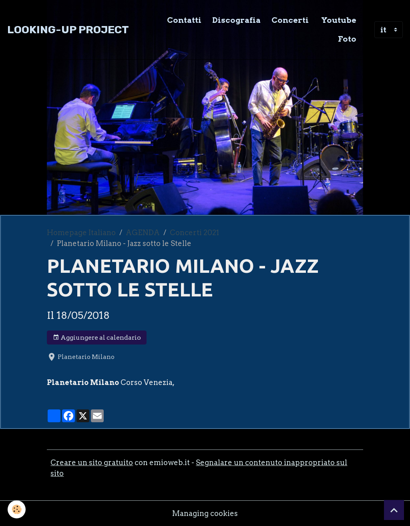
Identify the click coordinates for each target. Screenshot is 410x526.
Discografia (236, 20)
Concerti (290, 20)
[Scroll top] (394, 510)
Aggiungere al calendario (97, 338)
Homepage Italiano (81, 232)
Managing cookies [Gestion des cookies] (205, 513)
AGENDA (143, 232)
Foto (347, 39)
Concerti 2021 (194, 232)
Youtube (338, 20)
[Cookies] (17, 509)
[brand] (68, 30)
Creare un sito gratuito (91, 462)
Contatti (184, 20)
